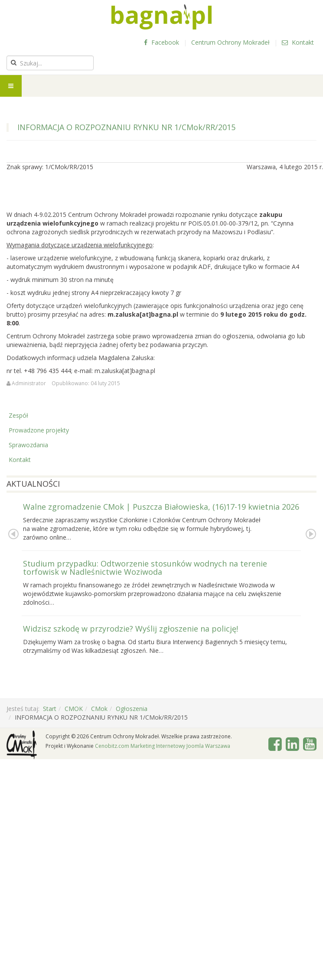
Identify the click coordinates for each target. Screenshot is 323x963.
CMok (99, 708)
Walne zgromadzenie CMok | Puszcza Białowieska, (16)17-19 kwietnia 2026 (161, 506)
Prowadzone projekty (39, 430)
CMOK (74, 708)
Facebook (161, 42)
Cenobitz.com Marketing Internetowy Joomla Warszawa (162, 746)
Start (49, 708)
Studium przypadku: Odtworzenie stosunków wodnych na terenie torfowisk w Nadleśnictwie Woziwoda (145, 567)
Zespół (18, 415)
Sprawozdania (28, 445)
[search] (50, 63)
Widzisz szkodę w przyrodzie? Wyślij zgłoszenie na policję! (130, 628)
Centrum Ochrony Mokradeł (230, 42)
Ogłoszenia (131, 708)
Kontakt (298, 42)
